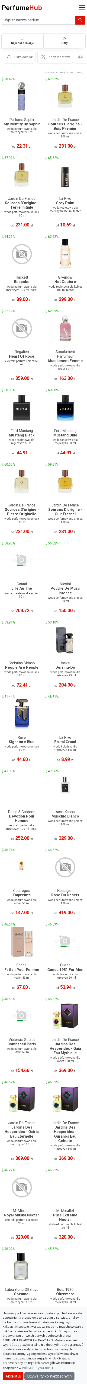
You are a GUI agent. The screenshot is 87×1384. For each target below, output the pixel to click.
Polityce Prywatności (37, 1367)
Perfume (22, 8)
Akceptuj (13, 1376)
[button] (82, 8)
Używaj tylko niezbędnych (49, 1376)
